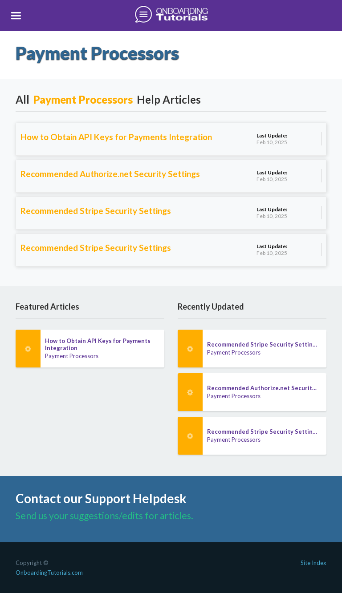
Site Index (313, 562)
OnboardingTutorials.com (49, 572)
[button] (15, 15)
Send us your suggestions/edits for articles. (104, 515)
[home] (171, 15)
